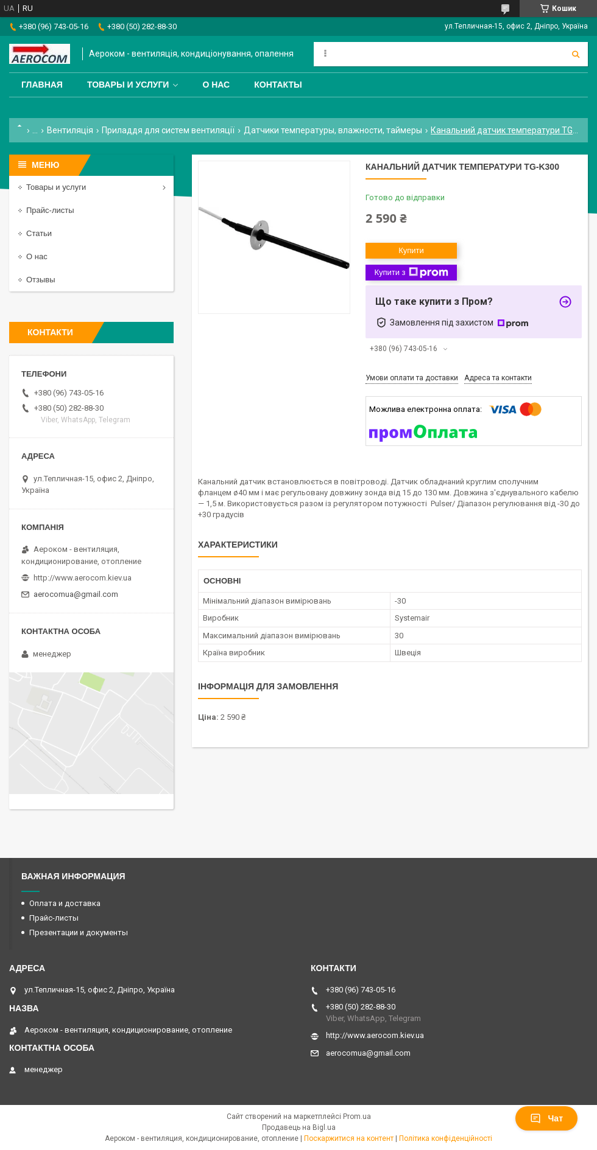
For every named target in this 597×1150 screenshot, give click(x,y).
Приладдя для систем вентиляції (168, 130)
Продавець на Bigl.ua (299, 1127)
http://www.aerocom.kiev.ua (83, 577)
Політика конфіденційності (445, 1138)
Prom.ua (357, 1116)
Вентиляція (70, 130)
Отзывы (40, 279)
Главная (42, 84)
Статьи (39, 233)
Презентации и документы (78, 932)
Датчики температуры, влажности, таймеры (333, 130)
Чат (546, 1118)
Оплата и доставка (65, 903)
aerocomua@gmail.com (76, 594)
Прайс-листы (50, 210)
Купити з (411, 272)
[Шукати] (575, 54)
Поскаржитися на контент (349, 1138)
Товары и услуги (128, 84)
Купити (411, 250)
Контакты (278, 84)
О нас (216, 84)
